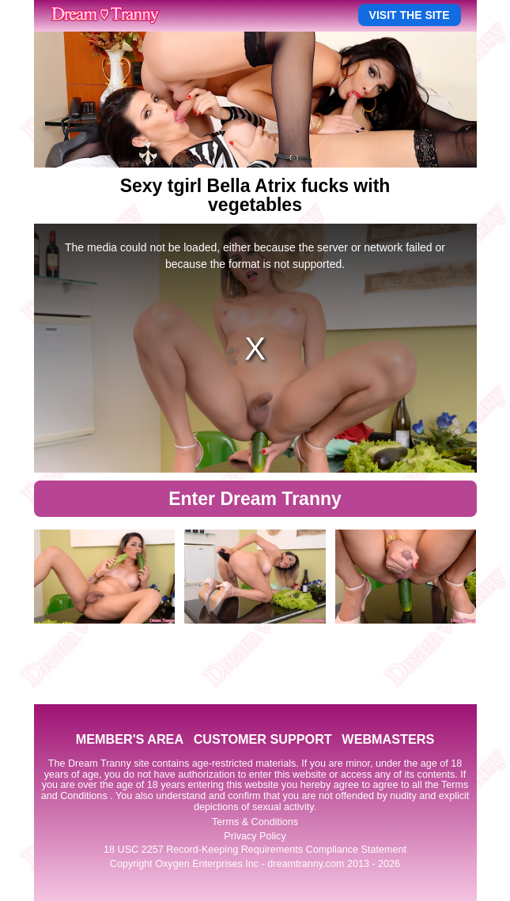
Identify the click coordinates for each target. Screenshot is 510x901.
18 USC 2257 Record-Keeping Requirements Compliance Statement (255, 849)
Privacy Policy (254, 836)
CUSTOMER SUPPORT (263, 739)
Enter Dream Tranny (255, 498)
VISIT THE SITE (409, 15)
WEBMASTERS (388, 739)
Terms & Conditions (255, 821)
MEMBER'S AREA (129, 739)
